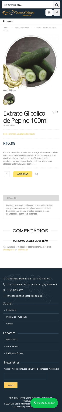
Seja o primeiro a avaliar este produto (19, 134)
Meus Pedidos (12, 346)
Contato (9, 324)
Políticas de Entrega (14, 353)
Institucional (11, 310)
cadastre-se (23, 250)
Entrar (56, 12)
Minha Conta (11, 339)
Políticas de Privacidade (16, 317)
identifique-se (8, 250)
